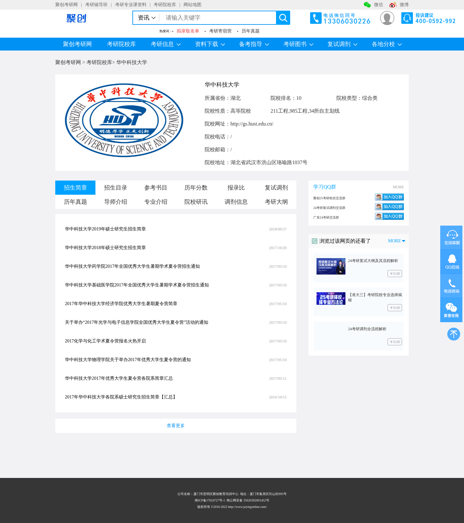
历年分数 (196, 187)
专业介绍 (155, 202)
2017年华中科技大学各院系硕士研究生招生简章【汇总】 (121, 397)
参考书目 (155, 187)
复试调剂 (342, 44)
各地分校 (387, 44)
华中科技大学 (131, 62)
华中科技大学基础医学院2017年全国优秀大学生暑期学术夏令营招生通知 (137, 285)
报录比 (236, 187)
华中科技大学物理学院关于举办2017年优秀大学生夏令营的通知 (128, 359)
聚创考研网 (66, 4)
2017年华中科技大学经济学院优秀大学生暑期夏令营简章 (121, 303)
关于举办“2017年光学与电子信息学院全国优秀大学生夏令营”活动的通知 (136, 322)
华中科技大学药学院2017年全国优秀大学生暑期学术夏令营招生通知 (132, 266)
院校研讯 (196, 202)
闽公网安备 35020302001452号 (248, 500)
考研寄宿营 (220, 31)
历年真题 (251, 31)
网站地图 (192, 4)
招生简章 (75, 187)
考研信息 (166, 44)
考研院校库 (165, 4)
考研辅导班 (96, 4)
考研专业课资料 (131, 4)
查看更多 (176, 425)
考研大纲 (276, 202)
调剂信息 (236, 202)
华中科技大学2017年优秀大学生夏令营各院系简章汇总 (119, 378)
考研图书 (298, 44)
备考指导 (254, 44)
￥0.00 (394, 273)
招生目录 (115, 187)
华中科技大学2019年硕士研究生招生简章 (105, 229)
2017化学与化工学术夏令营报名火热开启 (105, 341)
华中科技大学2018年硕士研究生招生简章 (105, 247)
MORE (398, 187)
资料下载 (210, 44)
